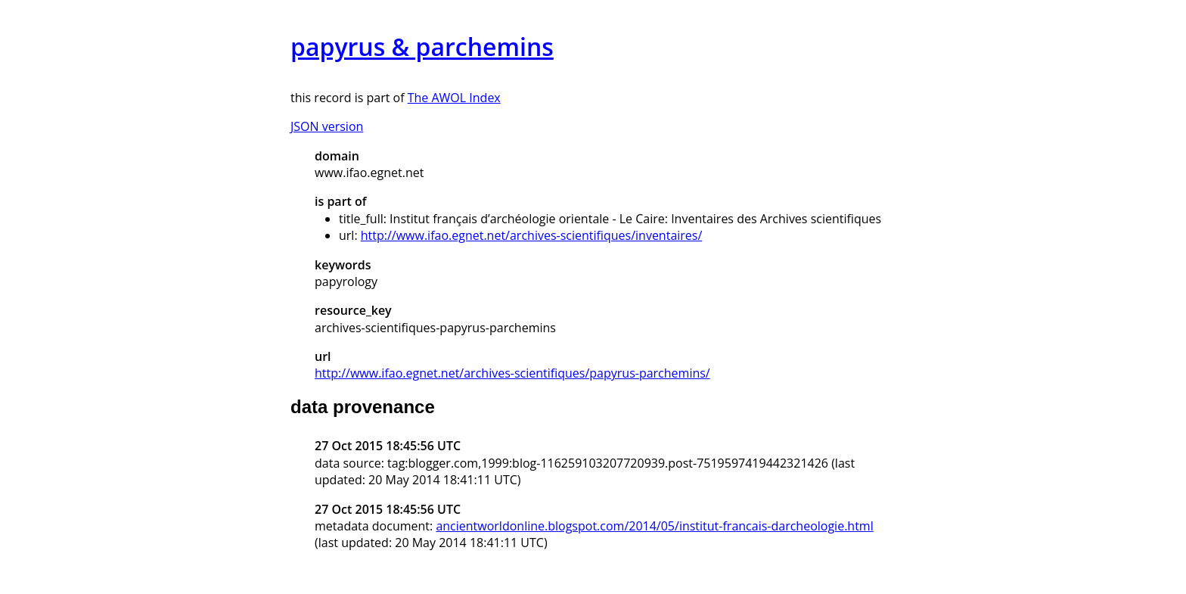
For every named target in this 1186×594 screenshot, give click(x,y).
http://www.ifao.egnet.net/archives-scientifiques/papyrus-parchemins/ (512, 373)
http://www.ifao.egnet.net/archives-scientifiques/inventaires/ (532, 235)
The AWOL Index (454, 97)
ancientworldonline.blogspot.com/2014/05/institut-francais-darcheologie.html (654, 526)
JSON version (326, 126)
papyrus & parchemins (422, 46)
